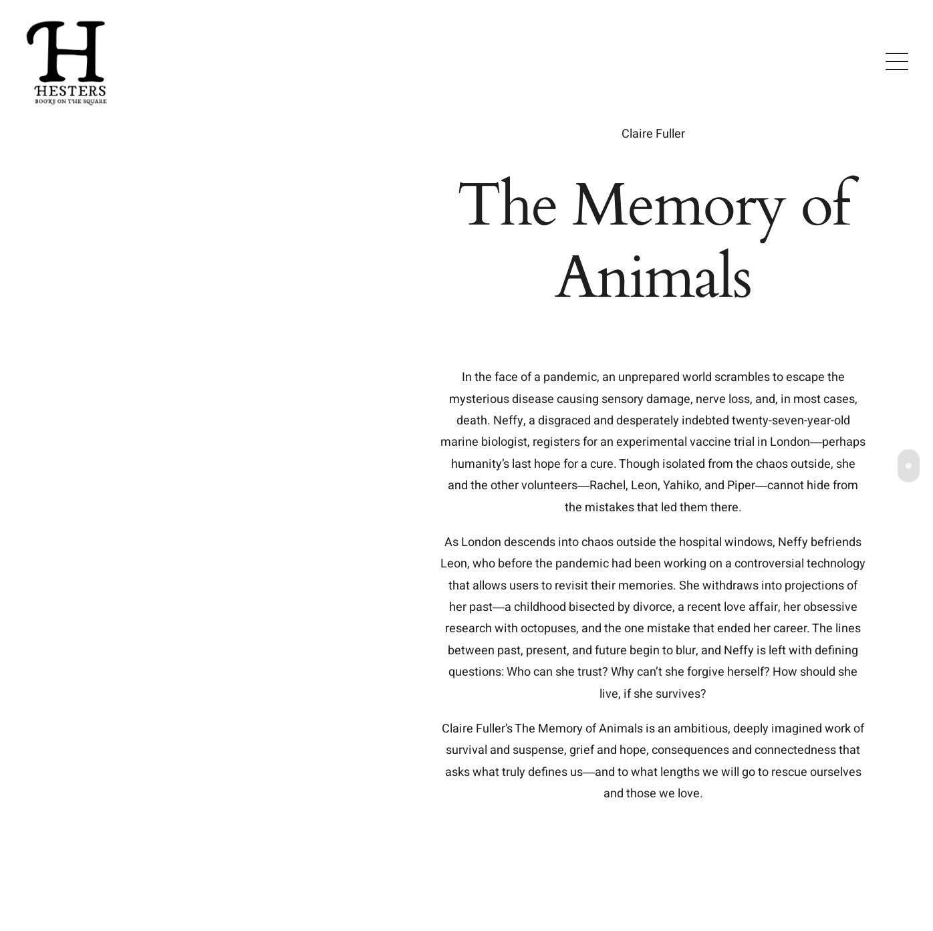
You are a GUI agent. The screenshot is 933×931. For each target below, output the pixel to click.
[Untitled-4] (68, 19)
